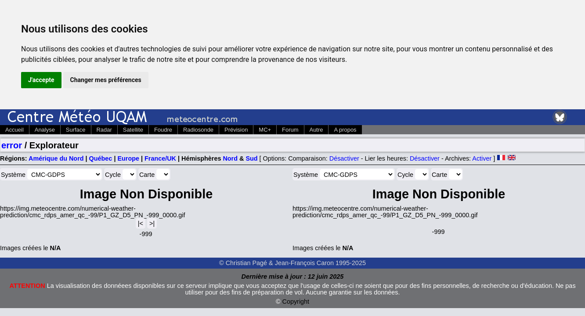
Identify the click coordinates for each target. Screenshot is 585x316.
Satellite (133, 129)
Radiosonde (198, 129)
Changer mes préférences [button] (105, 79)
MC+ (265, 129)
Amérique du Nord (56, 158)
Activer (481, 158)
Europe (128, 158)
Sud (251, 158)
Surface (76, 129)
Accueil (14, 129)
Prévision (236, 129)
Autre (316, 129)
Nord (230, 158)
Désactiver (344, 158)
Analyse (45, 129)
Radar (104, 129)
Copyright (296, 301)
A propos (345, 129)
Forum (290, 129)
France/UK (160, 158)
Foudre (163, 129)
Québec (100, 158)
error (11, 145)
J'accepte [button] (41, 79)
